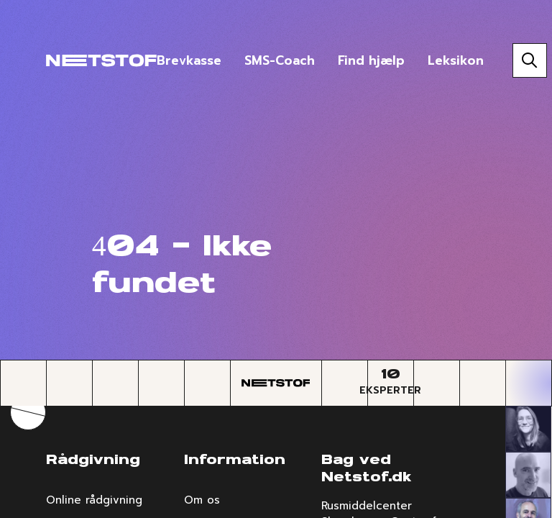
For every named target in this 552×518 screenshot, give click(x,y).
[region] (276, 259)
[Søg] (529, 60)
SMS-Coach (279, 60)
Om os (202, 500)
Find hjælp (371, 60)
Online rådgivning (94, 500)
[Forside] (101, 60)
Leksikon (456, 60)
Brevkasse (189, 60)
